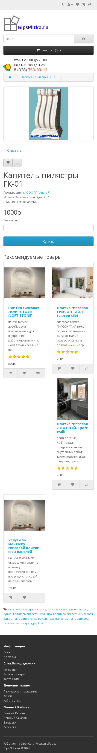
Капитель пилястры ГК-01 (38, 77)
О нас (7, 652)
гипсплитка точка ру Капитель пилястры (41, 619)
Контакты (9, 670)
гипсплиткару (79, 619)
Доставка (9, 657)
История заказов (14, 718)
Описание (14, 151)
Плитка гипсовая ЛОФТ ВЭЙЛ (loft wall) (72, 427)
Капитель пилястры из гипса (27, 609)
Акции (7, 696)
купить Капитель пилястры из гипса (27, 614)
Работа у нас (12, 701)
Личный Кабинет (15, 713)
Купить (48, 241)
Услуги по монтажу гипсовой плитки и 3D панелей (23, 546)
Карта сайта (11, 679)
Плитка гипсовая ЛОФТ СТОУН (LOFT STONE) (23, 311)
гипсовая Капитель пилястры (67, 609)
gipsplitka (37, 623)
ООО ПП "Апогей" (38, 193)
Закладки (9, 722)
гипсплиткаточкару (16, 623)
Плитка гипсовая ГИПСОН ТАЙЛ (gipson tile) (72, 311)
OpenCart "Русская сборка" (39, 744)
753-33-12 (30, 70)
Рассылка (9, 727)
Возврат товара (14, 674)
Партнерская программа (20, 691)
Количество (11, 220)
